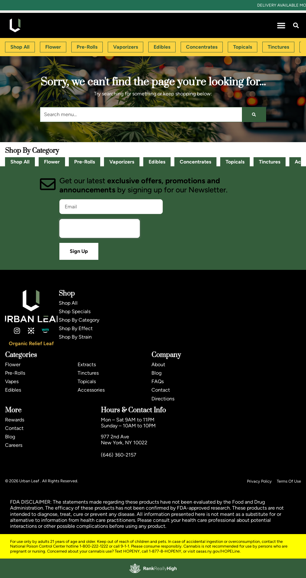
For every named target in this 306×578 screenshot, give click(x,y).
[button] (281, 25)
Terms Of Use (289, 481)
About (158, 364)
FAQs (157, 381)
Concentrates (195, 162)
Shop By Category (79, 320)
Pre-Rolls (84, 162)
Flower (52, 162)
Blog (156, 373)
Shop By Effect (76, 328)
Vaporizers (121, 162)
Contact (160, 390)
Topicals (235, 162)
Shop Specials (74, 311)
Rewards (14, 420)
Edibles (157, 162)
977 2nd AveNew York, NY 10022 (124, 440)
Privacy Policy (259, 481)
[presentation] (99, 228)
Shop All (20, 162)
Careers (13, 445)
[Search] (254, 114)
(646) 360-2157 (118, 455)
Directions (162, 399)
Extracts (87, 364)
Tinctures (269, 162)
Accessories (91, 390)
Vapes (12, 381)
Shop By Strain (75, 337)
